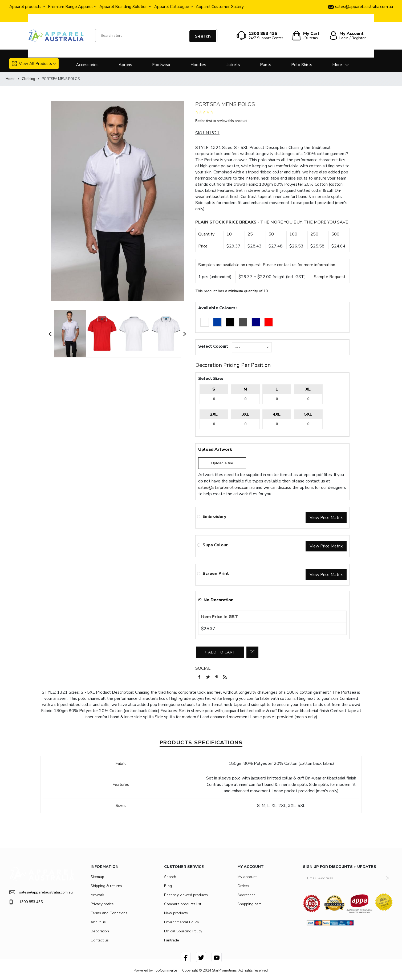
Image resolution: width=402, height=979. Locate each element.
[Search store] (156, 35)
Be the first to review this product (221, 121)
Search (203, 36)
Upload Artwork (215, 449)
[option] (70, 334)
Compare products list (182, 904)
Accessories (87, 65)
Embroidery (214, 516)
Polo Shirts (301, 65)
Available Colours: (217, 308)
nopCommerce (165, 970)
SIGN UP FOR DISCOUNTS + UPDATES (339, 866)
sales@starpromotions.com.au (226, 487)
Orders (243, 885)
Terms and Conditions (109, 913)
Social (202, 668)
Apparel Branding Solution (123, 6)
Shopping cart (249, 904)
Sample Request (330, 277)
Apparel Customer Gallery (220, 6)
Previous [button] (50, 334)
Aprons (125, 65)
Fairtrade (171, 940)
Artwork (97, 894)
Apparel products (25, 6)
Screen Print (215, 573)
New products (176, 913)
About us (98, 922)
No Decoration (219, 600)
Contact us (100, 940)
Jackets (233, 65)
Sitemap (97, 876)
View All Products (32, 63)
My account (247, 876)
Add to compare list (252, 652)
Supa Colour (215, 545)
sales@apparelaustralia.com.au (41, 892)
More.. (338, 65)
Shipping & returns (106, 885)
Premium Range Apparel (70, 6)
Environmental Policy (181, 922)
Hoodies (198, 65)
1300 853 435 (26, 902)
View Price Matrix (326, 518)
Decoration (100, 931)
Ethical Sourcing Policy (183, 931)
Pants (265, 65)
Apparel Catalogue (171, 6)
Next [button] (185, 334)
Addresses (246, 894)
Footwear (161, 65)
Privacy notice (102, 904)
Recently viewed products (186, 894)
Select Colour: (213, 346)
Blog (168, 885)
